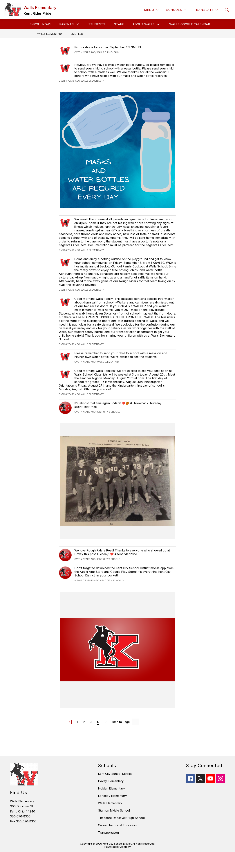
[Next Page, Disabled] (106, 722)
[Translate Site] (206, 10)
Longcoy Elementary (112, 796)
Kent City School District (115, 774)
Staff (119, 24)
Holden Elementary (111, 788)
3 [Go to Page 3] (91, 722)
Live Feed (77, 33)
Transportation (108, 832)
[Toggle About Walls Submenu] (158, 24)
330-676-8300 (20, 816)
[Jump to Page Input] (135, 722)
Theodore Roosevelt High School (121, 818)
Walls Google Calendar (189, 24)
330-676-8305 (26, 821)
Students (96, 24)
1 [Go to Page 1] (77, 722)
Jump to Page (120, 722)
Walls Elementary (50, 33)
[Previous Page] (69, 722)
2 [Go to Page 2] (84, 722)
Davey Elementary (111, 781)
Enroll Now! (40, 24)
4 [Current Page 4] (98, 722)
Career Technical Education (117, 825)
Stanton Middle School (114, 810)
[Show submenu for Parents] (66, 24)
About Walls (144, 24)
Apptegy (125, 846)
